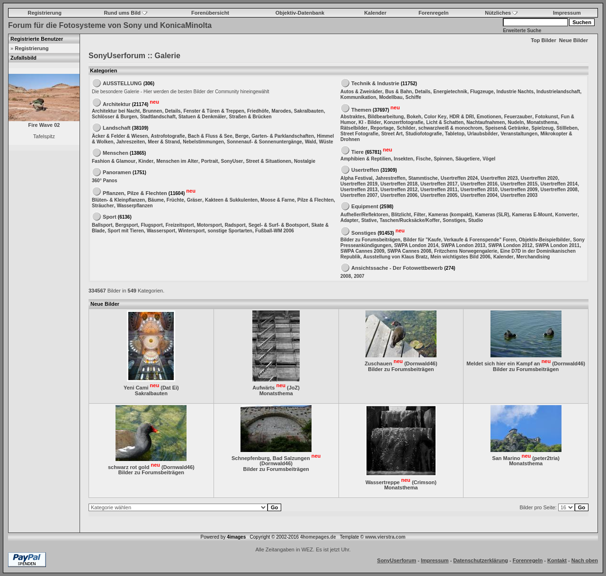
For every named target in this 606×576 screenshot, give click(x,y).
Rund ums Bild (125, 13)
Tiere (357, 151)
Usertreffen (365, 170)
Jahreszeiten (130, 141)
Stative (369, 220)
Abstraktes (352, 116)
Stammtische (422, 178)
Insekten (403, 158)
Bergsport (126, 225)
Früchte (175, 200)
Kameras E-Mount (532, 214)
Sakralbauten (309, 111)
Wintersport (191, 230)
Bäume (155, 200)
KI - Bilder (369, 122)
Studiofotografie (423, 133)
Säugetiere (467, 158)
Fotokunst (546, 116)
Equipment (364, 206)
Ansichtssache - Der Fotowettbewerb (397, 268)
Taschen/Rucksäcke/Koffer (410, 220)
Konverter (566, 214)
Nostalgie (304, 161)
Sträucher (103, 205)
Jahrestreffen (390, 178)
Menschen (115, 153)
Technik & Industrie (375, 83)
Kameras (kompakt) (450, 214)
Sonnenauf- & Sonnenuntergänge (264, 141)
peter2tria (546, 458)
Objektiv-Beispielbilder (544, 239)
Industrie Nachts (515, 91)
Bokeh (414, 116)
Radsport (235, 225)
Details (173, 111)
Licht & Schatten (444, 122)
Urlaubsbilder (482, 133)
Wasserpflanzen (135, 205)
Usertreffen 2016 (479, 183)
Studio (475, 220)
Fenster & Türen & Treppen (213, 111)
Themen (361, 109)
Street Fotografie (359, 133)
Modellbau (390, 97)
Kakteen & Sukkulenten (231, 200)
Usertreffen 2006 (399, 195)
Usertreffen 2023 (499, 178)
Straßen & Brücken (250, 116)
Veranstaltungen (518, 133)
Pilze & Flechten (315, 200)
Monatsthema (541, 122)
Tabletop (454, 133)
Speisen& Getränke (507, 128)
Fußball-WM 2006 (274, 230)
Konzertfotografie (403, 122)
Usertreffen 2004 (479, 195)
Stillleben (566, 128)
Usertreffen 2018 (399, 183)
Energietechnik (450, 91)
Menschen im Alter (177, 161)
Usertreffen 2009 (518, 189)
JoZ (293, 387)
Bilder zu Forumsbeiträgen (370, 239)
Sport (109, 217)
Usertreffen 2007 (358, 195)
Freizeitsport (180, 225)
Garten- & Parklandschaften (282, 136)
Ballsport (102, 225)
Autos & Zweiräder (361, 91)
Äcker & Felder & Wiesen (120, 136)
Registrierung (45, 13)
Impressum (567, 13)
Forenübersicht (210, 13)
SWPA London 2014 (416, 245)
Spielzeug (543, 128)
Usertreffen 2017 (438, 183)
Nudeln (516, 122)
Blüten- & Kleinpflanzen (118, 200)
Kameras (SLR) (492, 214)
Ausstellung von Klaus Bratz (395, 256)
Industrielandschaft (558, 91)
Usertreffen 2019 (358, 183)
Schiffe (413, 97)
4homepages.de (318, 537)
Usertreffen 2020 (539, 178)
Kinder (145, 161)
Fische (423, 158)
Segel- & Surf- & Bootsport (279, 225)
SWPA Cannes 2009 (362, 251)
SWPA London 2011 (557, 245)
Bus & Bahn (398, 91)
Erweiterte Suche (522, 30)
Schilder (406, 128)
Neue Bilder (573, 40)
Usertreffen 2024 (459, 178)
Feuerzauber (518, 116)
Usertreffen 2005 (438, 195)
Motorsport (209, 225)
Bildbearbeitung (386, 116)
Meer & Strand (164, 141)
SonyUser (232, 161)
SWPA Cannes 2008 (409, 251)
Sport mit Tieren (125, 230)
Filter (419, 214)
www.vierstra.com (385, 537)
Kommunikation (358, 97)
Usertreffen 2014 (559, 183)
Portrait (209, 161)
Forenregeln (434, 13)
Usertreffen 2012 (399, 189)
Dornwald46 (421, 363)
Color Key (435, 116)
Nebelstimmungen (203, 141)
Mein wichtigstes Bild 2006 (460, 256)
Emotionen (489, 116)
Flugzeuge (481, 91)
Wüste (326, 141)
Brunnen (152, 111)
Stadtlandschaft (158, 116)
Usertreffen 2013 (358, 189)
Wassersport (161, 230)
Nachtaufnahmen (485, 122)
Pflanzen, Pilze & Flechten (135, 192)
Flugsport (151, 225)
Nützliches (501, 13)
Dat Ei (169, 387)
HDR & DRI (461, 116)
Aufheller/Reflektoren (364, 214)
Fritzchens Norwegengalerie (465, 251)
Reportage (381, 128)
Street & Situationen (268, 161)
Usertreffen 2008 (559, 189)
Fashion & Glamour (113, 161)
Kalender (375, 13)
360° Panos (104, 180)
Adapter (349, 220)
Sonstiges (454, 220)
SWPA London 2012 (510, 245)
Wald (310, 141)
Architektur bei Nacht (116, 111)
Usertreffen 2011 (438, 189)
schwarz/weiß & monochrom (450, 128)
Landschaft (117, 128)
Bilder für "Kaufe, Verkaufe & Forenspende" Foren (459, 239)
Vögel (488, 158)
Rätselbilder (353, 128)
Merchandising (533, 256)
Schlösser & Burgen (114, 116)
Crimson (424, 482)
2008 (345, 276)
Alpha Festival (356, 178)
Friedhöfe (258, 111)
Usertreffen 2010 (479, 189)
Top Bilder (543, 40)
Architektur (117, 103)
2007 (359, 276)
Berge (242, 136)
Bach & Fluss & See (210, 136)
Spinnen (443, 158)
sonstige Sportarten (229, 230)
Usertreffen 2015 (518, 183)
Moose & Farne (277, 200)
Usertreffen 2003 (518, 195)
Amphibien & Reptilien (365, 158)
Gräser (194, 200)
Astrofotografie (168, 136)
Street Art (391, 133)
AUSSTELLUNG (122, 83)
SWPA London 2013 (463, 245)
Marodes (281, 111)
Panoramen (117, 172)
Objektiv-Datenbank (300, 13)
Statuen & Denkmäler (202, 116)
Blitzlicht (401, 214)
